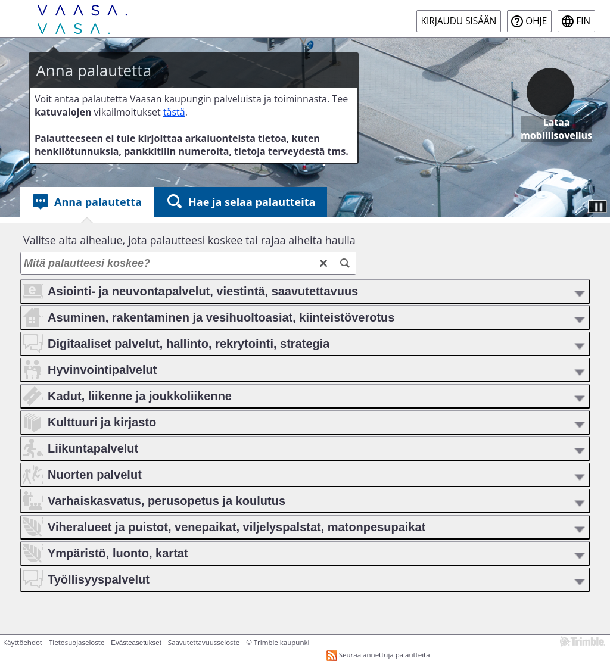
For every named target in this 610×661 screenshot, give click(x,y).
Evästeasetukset (136, 642)
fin (583, 21)
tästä (174, 112)
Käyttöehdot (22, 642)
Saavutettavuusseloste (203, 642)
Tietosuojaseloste (76, 642)
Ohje (536, 21)
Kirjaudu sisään (459, 21)
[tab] (87, 202)
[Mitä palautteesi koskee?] (188, 263)
